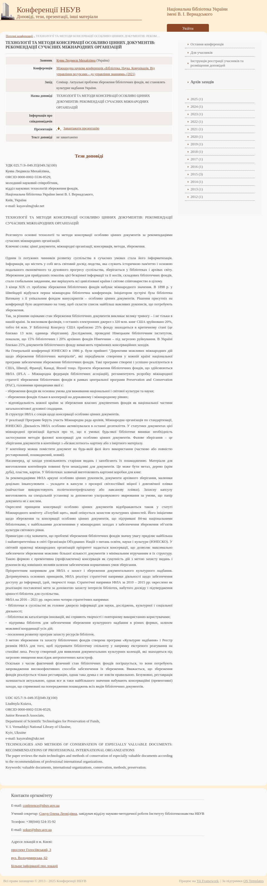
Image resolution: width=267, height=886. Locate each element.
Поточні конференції (19, 36)
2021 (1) (197, 129)
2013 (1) (197, 189)
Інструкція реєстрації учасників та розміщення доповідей (217, 63)
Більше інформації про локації (34, 866)
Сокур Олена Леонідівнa (58, 813)
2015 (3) (197, 174)
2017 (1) (197, 159)
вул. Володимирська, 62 (29, 858)
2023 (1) (197, 114)
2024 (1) (197, 106)
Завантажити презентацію (81, 128)
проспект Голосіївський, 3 (31, 850)
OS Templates (253, 881)
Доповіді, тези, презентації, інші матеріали (57, 16)
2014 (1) (197, 182)
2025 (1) (197, 99)
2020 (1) (197, 136)
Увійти (188, 28)
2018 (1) (197, 151)
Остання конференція (207, 44)
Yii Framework (208, 881)
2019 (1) (197, 144)
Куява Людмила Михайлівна (76, 60)
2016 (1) (197, 167)
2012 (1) (197, 197)
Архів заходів (202, 82)
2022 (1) (197, 121)
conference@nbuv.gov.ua (41, 805)
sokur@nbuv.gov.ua (37, 830)
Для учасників (201, 52)
